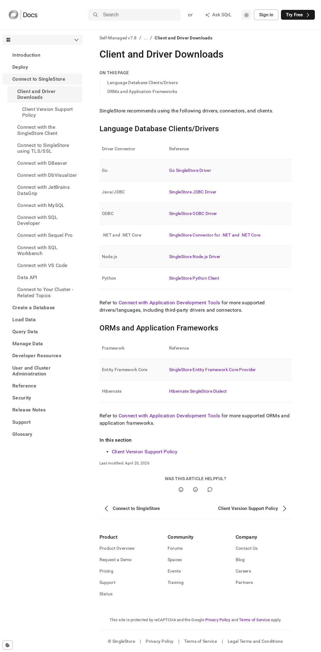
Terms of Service (254, 620)
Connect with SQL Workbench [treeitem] (37, 250)
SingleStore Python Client (194, 278)
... (146, 37)
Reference (24, 386)
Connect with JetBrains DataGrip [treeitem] (43, 190)
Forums (175, 548)
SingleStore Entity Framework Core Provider (212, 369)
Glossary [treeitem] (22, 434)
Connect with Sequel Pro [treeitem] (44, 235)
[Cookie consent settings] (7, 645)
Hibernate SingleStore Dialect (198, 391)
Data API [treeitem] (27, 277)
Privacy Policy (217, 620)
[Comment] (210, 489)
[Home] (23, 15)
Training (176, 582)
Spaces (175, 559)
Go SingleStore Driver (190, 170)
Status (106, 593)
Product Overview (117, 548)
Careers (243, 571)
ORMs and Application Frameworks (142, 91)
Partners (244, 582)
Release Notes (29, 410)
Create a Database (33, 307)
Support (21, 422)
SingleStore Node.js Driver (194, 256)
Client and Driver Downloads (36, 94)
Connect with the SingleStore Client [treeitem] (37, 130)
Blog (240, 559)
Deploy (20, 67)
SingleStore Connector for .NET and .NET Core (214, 235)
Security (21, 398)
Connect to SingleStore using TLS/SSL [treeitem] (43, 148)
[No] (195, 489)
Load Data (24, 319)
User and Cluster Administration (31, 371)
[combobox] (246, 15)
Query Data (25, 331)
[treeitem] (42, 55)
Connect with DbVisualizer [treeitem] (47, 175)
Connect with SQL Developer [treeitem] (37, 220)
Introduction (26, 55)
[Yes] (181, 489)
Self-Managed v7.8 (118, 37)
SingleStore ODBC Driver (193, 213)
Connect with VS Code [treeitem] (42, 265)
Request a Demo (116, 559)
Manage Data (27, 343)
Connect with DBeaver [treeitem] (42, 163)
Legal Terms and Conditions (255, 641)
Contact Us (247, 548)
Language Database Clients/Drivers (142, 82)
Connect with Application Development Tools (169, 303)
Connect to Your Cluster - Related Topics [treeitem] (45, 292)
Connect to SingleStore (38, 79)
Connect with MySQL (41, 205)
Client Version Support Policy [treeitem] (47, 112)
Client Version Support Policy (144, 452)
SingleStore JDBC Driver (192, 191)
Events (174, 571)
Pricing (106, 571)
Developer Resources (36, 355)
